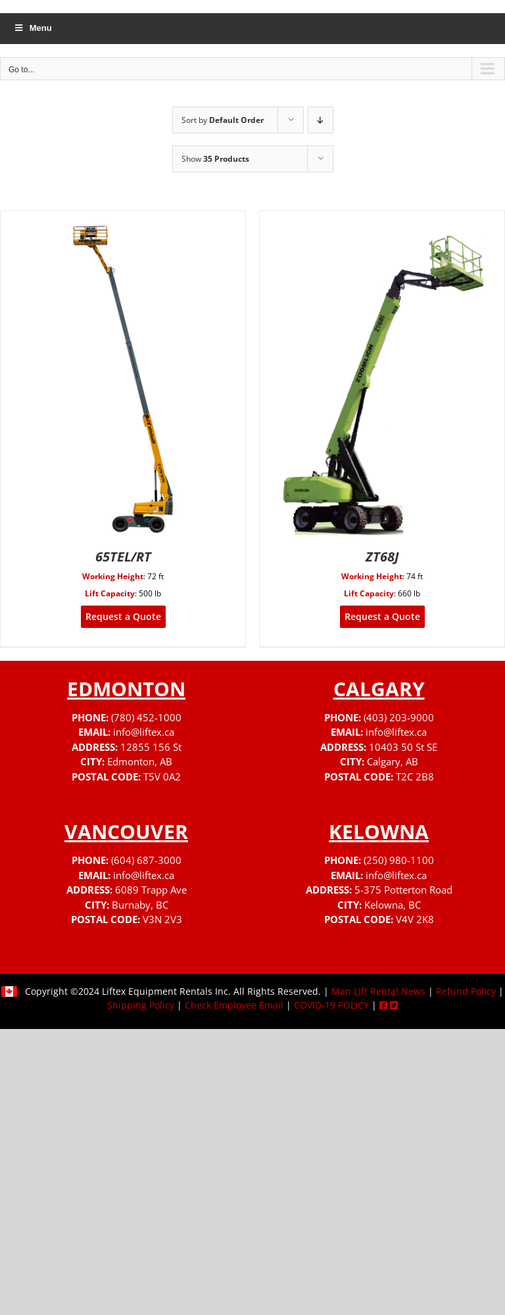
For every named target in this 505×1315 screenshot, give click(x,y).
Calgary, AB (392, 761)
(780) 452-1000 (146, 717)
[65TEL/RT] (123, 219)
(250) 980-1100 (399, 860)
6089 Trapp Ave (151, 889)
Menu (32, 28)
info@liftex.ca (143, 731)
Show (215, 158)
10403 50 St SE (403, 746)
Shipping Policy (140, 1005)
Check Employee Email (234, 1005)
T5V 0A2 (162, 776)
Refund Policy (466, 991)
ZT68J (382, 556)
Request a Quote (123, 616)
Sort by (222, 120)
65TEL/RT (123, 556)
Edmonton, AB (139, 761)
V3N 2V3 (162, 919)
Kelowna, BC (392, 904)
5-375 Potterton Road (403, 889)
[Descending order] (320, 120)
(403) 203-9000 (399, 717)
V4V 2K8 (415, 919)
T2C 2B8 (415, 776)
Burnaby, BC (140, 904)
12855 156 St (150, 746)
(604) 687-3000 (146, 860)
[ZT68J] (382, 219)
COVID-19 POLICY (331, 1005)
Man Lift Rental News (378, 991)
